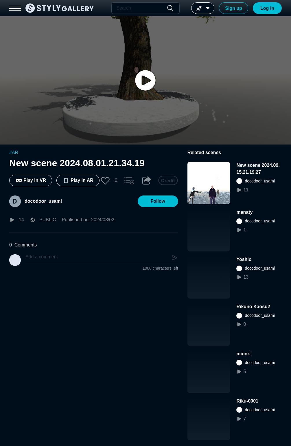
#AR (13, 152)
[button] (105, 180)
